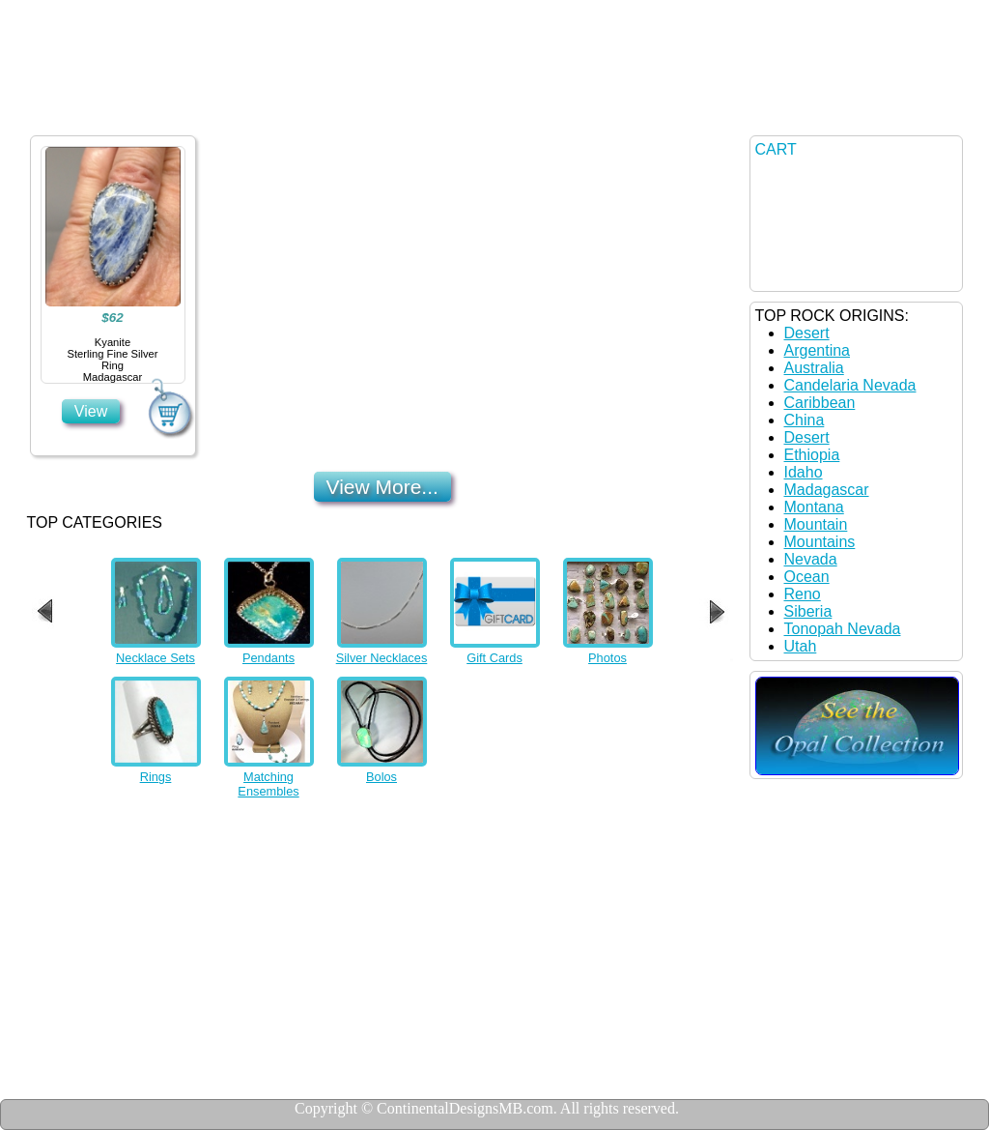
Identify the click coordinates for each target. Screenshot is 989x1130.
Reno (802, 594)
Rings (156, 776)
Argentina (817, 350)
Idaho (803, 472)
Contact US (476, 111)
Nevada (810, 559)
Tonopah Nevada (842, 629)
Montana (814, 507)
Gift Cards (494, 658)
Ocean (807, 576)
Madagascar (826, 489)
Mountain (816, 524)
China (804, 420)
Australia (814, 368)
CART (776, 149)
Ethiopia (812, 455)
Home (105, 111)
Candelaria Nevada (850, 385)
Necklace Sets (155, 658)
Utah (800, 646)
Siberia (808, 611)
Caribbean (820, 402)
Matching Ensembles (268, 783)
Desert (807, 333)
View (90, 411)
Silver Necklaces (382, 658)
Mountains (820, 542)
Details (343, 111)
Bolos (381, 776)
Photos (607, 658)
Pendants (268, 658)
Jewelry (222, 111)
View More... (382, 487)
